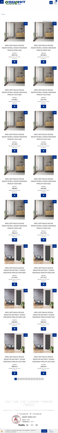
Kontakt (16, 402)
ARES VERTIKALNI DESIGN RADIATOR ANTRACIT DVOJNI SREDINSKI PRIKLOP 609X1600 (43, 270)
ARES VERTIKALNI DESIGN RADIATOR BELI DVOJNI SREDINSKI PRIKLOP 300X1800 (14, 181)
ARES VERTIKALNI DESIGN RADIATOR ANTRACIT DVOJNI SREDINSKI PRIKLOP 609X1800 (14, 270)
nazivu (54, 21)
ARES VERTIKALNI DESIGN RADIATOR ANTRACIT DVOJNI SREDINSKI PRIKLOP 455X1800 (14, 359)
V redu (44, 431)
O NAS (23, 402)
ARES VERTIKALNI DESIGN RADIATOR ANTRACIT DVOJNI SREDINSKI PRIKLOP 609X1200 (43, 314)
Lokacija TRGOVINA (34, 402)
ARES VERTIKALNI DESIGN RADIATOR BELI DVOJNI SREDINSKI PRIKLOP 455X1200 (43, 136)
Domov (3, 14)
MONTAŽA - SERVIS (47, 402)
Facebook (22, 413)
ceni (50, 21)
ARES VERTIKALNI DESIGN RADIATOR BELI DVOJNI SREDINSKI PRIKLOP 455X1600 (43, 92)
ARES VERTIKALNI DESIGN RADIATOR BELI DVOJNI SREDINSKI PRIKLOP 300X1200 (43, 225)
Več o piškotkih (51, 431)
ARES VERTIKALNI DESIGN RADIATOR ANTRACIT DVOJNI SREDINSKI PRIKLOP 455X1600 (43, 359)
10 (39, 379)
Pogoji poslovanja (29, 405)
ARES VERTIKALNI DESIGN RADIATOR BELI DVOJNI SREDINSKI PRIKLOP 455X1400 (14, 136)
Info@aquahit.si (51, 410)
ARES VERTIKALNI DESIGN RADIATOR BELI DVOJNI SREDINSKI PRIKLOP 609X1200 (43, 47)
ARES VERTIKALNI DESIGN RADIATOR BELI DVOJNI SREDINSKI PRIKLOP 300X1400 (14, 225)
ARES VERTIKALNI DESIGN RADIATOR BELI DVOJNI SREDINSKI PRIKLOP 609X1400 (14, 47)
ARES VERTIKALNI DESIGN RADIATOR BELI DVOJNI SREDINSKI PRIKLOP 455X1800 (14, 92)
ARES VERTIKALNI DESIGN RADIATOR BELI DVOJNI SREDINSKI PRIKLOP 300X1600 (43, 181)
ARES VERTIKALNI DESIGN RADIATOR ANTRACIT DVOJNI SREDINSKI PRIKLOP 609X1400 (14, 314)
